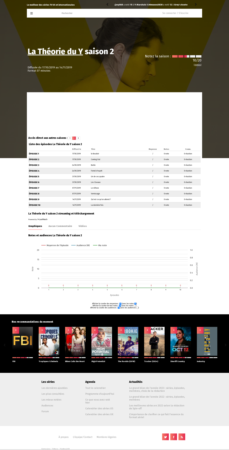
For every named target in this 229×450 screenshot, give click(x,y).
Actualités (135, 382)
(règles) (197, 65)
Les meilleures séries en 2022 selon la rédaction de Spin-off (156, 407)
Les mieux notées (51, 399)
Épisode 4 (34, 171)
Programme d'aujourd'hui (99, 393)
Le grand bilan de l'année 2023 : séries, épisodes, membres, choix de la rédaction (157, 389)
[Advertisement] (114, 114)
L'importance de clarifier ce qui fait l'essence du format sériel (156, 416)
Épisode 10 (34, 205)
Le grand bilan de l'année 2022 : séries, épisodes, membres (157, 398)
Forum (45, 411)
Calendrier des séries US (99, 408)
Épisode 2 (34, 159)
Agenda (90, 382)
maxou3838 (121, 5)
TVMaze (55, 449)
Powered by (37, 219)
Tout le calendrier (95, 387)
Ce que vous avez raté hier (97, 401)
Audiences (47, 405)
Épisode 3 (34, 165)
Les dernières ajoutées (54, 387)
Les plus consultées (52, 393)
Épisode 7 (34, 188)
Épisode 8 (34, 194)
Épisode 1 (34, 154)
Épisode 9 (34, 199)
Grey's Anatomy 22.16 (149, 5)
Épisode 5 (34, 176)
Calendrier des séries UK (99, 414)
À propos (63, 437)
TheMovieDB (65, 449)
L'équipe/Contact (82, 437)
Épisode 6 (34, 182)
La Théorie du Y (55, 51)
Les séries (48, 382)
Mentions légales (106, 437)
